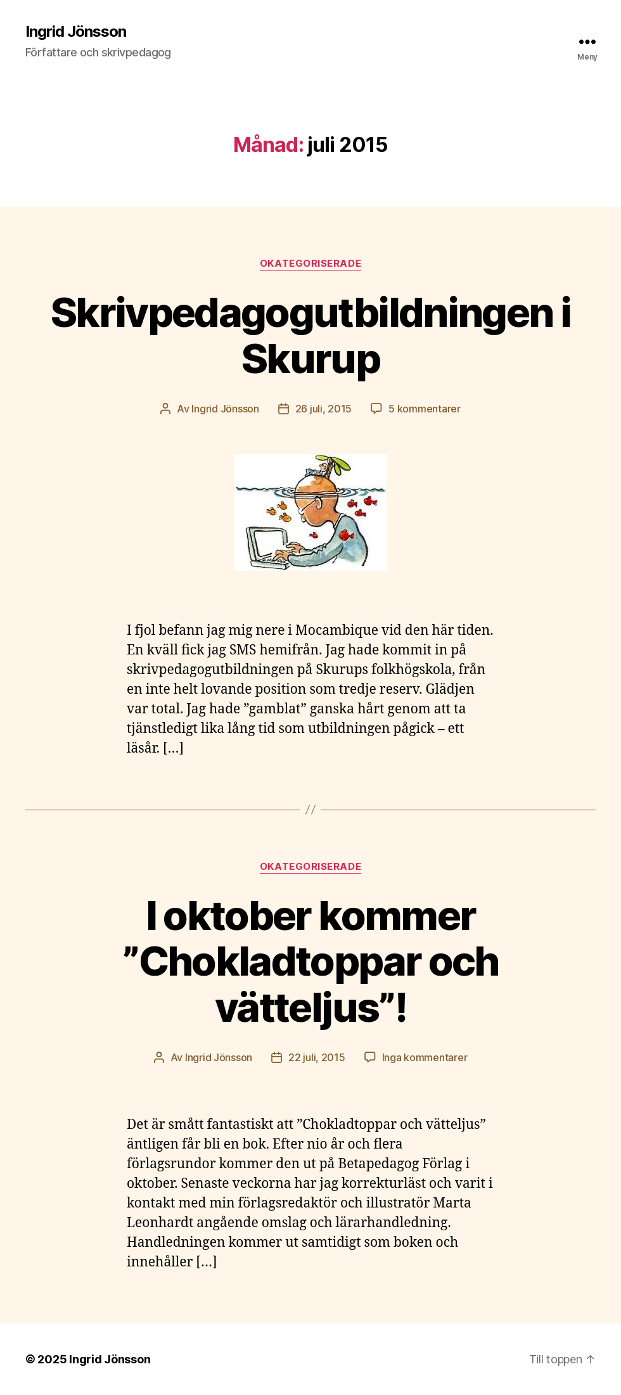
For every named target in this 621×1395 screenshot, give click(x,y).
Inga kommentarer (425, 1057)
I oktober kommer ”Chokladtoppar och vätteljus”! (310, 961)
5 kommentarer (424, 408)
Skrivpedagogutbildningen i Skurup (310, 335)
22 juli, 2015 (316, 1057)
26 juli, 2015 (323, 408)
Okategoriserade (310, 263)
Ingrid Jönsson (75, 31)
